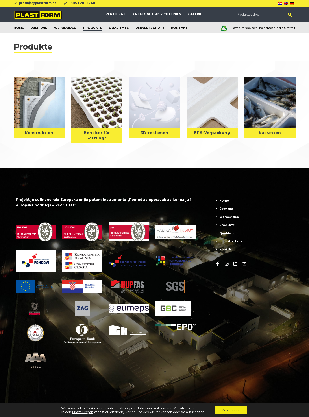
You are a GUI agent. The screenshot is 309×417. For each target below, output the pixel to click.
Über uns (226, 211)
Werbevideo (229, 219)
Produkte (227, 227)
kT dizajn (289, 412)
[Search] (290, 16)
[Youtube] (244, 266)
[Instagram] (226, 266)
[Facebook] (217, 266)
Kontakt (226, 251)
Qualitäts (227, 235)
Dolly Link (273, 412)
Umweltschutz (230, 243)
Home (224, 202)
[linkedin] (235, 266)
